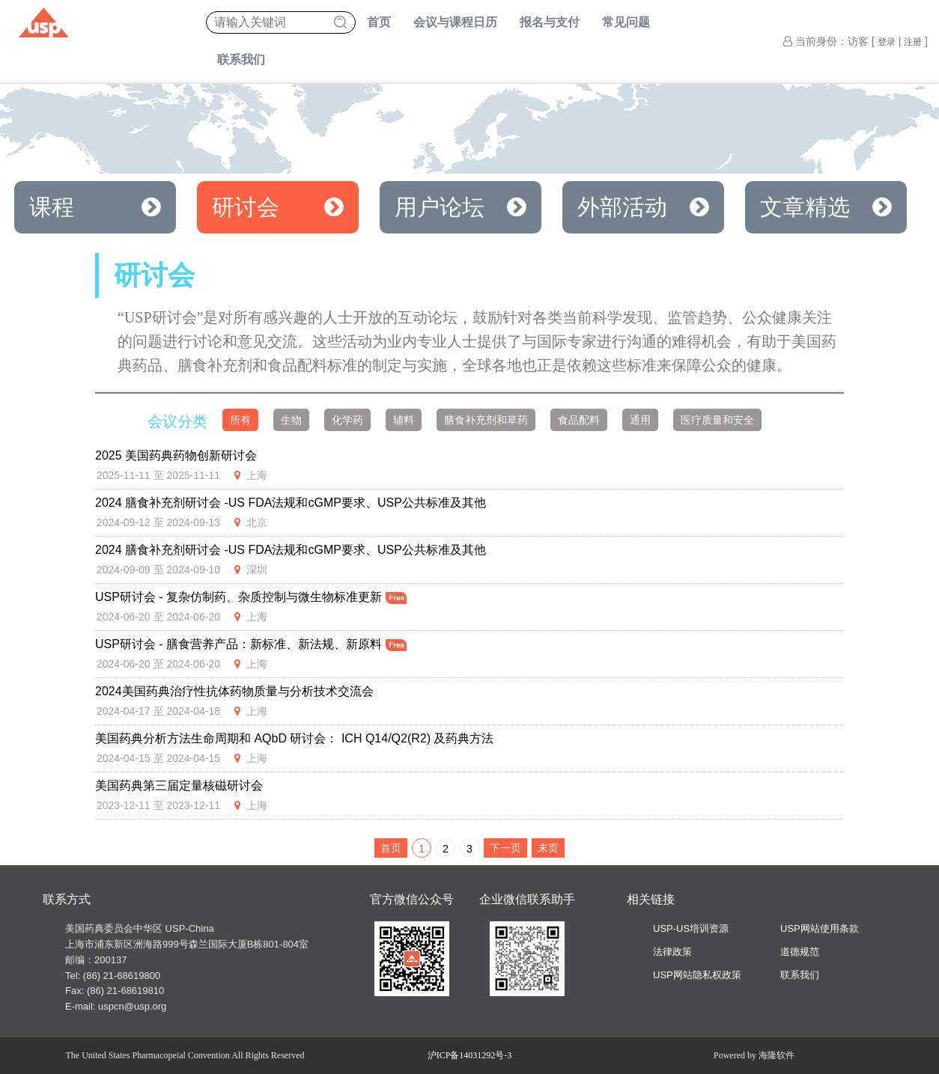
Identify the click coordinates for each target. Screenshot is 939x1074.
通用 (640, 420)
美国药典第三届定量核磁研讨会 (179, 785)
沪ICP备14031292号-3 (470, 1055)
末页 (548, 848)
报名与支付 (550, 22)
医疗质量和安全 (717, 420)
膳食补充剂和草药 (486, 420)
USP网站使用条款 (819, 928)
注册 (913, 42)
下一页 (505, 848)
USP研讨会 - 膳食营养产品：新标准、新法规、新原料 (251, 644)
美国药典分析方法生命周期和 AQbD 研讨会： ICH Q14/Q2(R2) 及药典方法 (294, 738)
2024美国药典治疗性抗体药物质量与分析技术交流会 (234, 691)
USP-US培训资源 (691, 928)
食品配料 (579, 420)
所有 (240, 420)
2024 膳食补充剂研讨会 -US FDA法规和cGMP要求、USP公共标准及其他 (290, 502)
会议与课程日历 (455, 22)
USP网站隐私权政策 (697, 974)
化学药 (347, 420)
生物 (291, 420)
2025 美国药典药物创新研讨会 (176, 455)
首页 (379, 22)
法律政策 (672, 951)
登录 (887, 42)
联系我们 (241, 59)
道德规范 (799, 951)
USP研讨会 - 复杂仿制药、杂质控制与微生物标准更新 (251, 597)
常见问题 (626, 22)
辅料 (403, 420)
